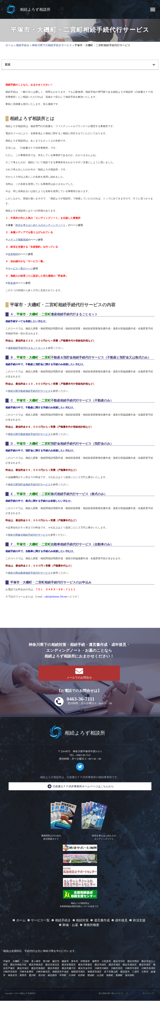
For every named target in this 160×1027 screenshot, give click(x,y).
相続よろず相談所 (35, 9)
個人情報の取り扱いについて (111, 994)
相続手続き (22, 46)
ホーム (9, 46)
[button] (153, 9)
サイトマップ (148, 994)
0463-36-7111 (81, 700)
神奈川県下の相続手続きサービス (52, 46)
